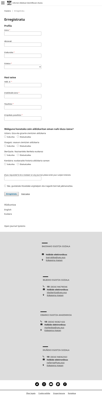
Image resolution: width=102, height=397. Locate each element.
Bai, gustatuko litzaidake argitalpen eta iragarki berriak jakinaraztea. (38, 186)
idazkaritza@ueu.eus (57, 292)
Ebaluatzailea (24, 137)
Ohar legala (30, 393)
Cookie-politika (44, 393)
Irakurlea (9, 137)
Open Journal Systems (14, 226)
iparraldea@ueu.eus (55, 257)
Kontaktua (72, 393)
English (7, 209)
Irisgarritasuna (59, 393)
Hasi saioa (25, 194)
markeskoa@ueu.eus (54, 327)
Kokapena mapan (54, 260)
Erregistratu (11, 194)
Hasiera (7, 11)
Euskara (8, 214)
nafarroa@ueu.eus (56, 362)
